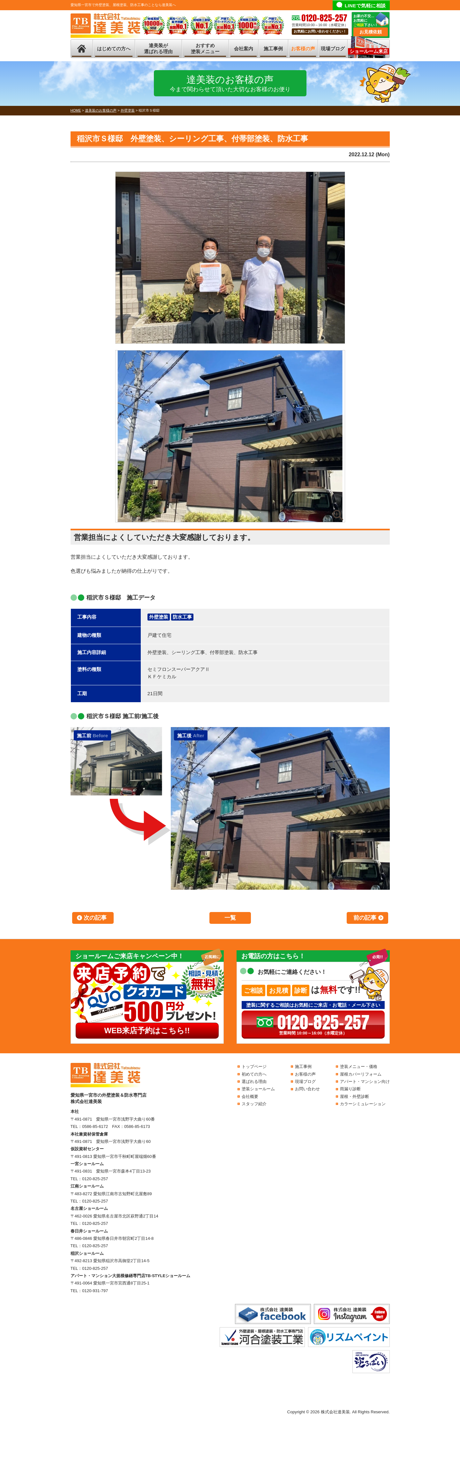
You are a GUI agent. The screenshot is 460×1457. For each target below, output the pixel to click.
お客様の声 (303, 48)
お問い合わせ (307, 1088)
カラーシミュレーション (363, 1103)
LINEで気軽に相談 (365, 5)
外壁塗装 (158, 617)
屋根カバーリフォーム (360, 1074)
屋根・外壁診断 (354, 1096)
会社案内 (243, 48)
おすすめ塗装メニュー (205, 49)
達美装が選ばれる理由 (158, 49)
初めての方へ (254, 1074)
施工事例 (273, 48)
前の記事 (364, 918)
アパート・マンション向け (365, 1081)
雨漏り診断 (350, 1088)
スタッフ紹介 (254, 1103)
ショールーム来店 (369, 51)
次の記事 (95, 918)
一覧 (230, 918)
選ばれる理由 (254, 1081)
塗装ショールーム (258, 1088)
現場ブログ (333, 48)
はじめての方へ (114, 48)
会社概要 (250, 1096)
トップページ (254, 1066)
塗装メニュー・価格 (358, 1066)
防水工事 (182, 617)
